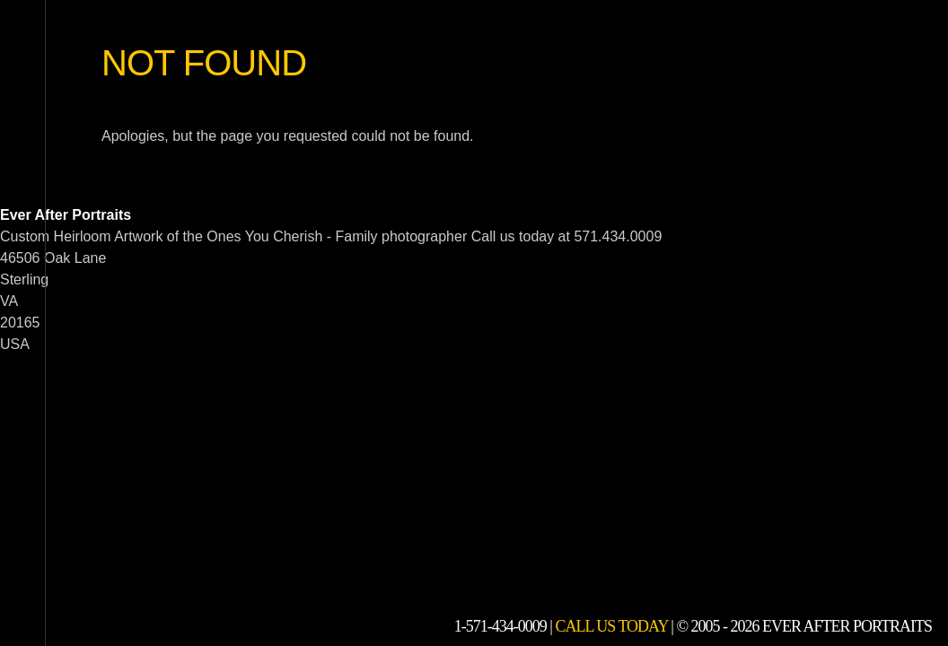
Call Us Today (611, 626)
